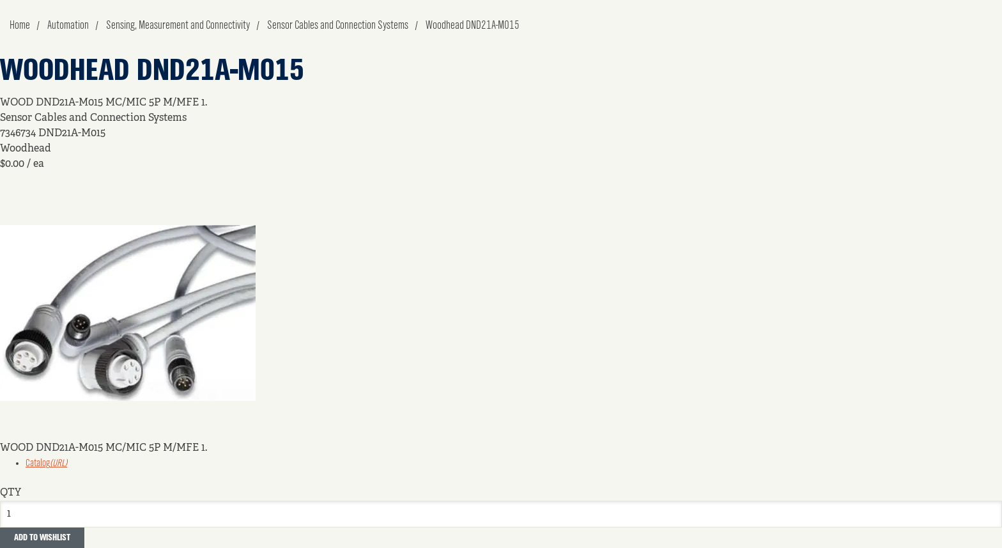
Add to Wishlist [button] (42, 537)
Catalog (46, 463)
